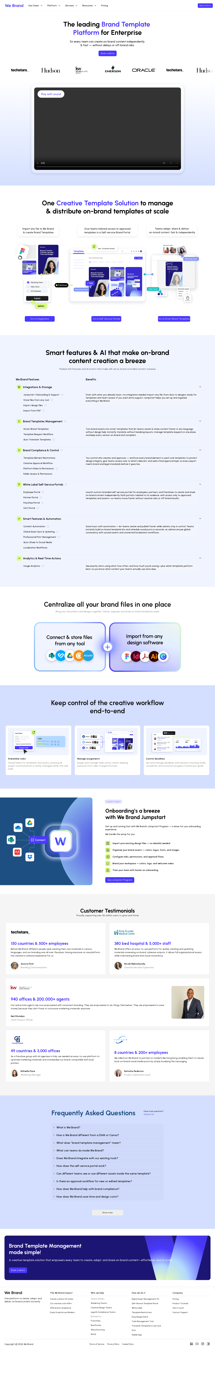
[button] (107, 1127)
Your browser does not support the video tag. (107, 129)
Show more (107, 1212)
